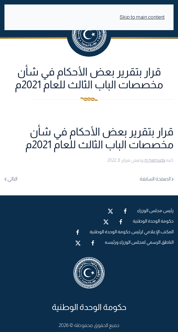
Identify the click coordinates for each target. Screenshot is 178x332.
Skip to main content (142, 17)
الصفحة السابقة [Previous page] (157, 179)
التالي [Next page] (10, 179)
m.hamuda (154, 160)
